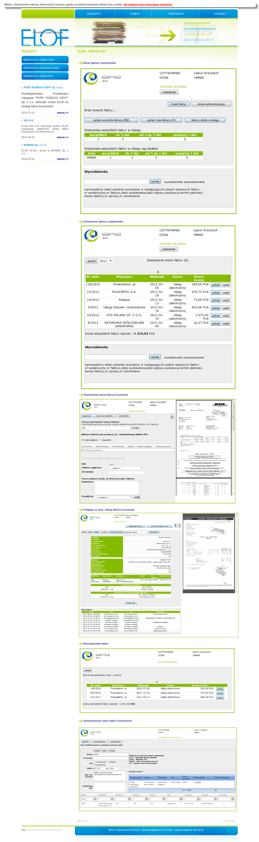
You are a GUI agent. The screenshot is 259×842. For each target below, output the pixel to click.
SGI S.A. (29, 120)
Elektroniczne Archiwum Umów (41, 67)
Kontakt (220, 13)
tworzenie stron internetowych (45, 829)
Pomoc (135, 13)
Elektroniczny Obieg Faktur (39, 59)
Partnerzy (176, 13)
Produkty (94, 13)
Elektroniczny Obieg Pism (38, 76)
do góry (228, 820)
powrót (83, 820)
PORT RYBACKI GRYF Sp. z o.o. (43, 87)
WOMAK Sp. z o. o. (35, 144)
